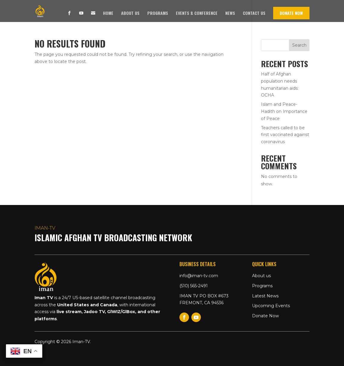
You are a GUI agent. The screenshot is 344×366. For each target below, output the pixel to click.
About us (130, 13)
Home (108, 13)
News (230, 13)
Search (299, 45)
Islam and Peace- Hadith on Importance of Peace (284, 111)
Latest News (265, 296)
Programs (157, 13)
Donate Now (291, 13)
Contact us (254, 13)
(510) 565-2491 (193, 285)
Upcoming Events (271, 305)
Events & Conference (197, 13)
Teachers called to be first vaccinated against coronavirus (285, 135)
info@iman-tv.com (198, 275)
